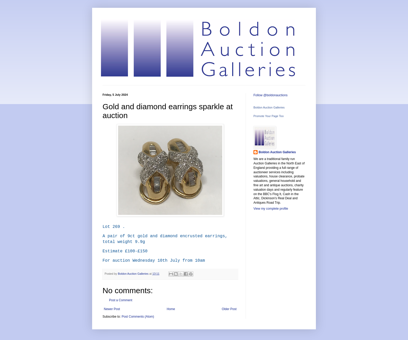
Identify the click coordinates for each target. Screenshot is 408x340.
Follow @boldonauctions (270, 95)
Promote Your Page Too (268, 116)
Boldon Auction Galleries (269, 107)
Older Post (229, 309)
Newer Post (112, 309)
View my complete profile (270, 208)
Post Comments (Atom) (138, 316)
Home (171, 309)
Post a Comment (120, 300)
